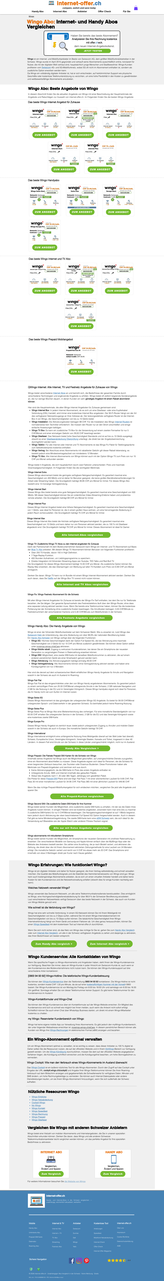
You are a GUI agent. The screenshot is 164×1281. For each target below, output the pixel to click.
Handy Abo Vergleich (125, 930)
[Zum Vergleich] (51, 1174)
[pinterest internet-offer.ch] (86, 1261)
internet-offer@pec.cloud (56, 1277)
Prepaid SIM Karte (35, 1237)
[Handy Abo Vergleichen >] (82, 748)
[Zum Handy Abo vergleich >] (54, 943)
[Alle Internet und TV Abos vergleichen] (82, 584)
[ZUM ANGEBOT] (44, 135)
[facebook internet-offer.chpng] (72, 1261)
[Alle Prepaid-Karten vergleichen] (82, 796)
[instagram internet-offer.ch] (79, 1261)
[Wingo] (31, 16)
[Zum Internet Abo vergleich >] (110, 943)
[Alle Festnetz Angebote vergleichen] (81, 618)
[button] (136, 7)
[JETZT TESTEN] (93, 51)
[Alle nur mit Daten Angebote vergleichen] (81, 828)
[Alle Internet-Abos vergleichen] (82, 535)
